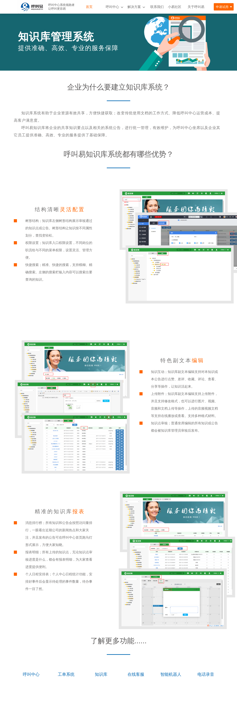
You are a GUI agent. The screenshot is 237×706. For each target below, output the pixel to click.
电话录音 (205, 674)
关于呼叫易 (196, 7)
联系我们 (157, 7)
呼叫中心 (112, 7)
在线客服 (136, 674)
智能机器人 (170, 674)
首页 (89, 7)
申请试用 (222, 7)
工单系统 (66, 674)
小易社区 (174, 7)
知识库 (101, 674)
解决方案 (134, 7)
